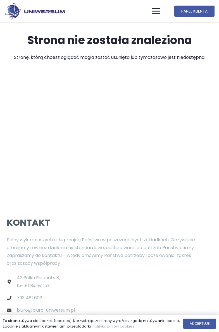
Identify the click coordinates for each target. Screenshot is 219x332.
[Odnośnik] (34, 11)
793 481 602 (29, 298)
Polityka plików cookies (113, 326)
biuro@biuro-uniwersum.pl (46, 310)
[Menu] (156, 11)
